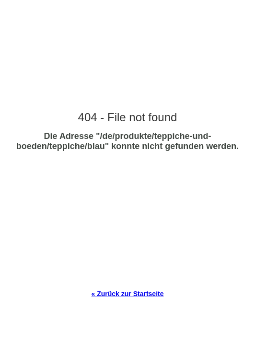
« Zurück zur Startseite (128, 294)
